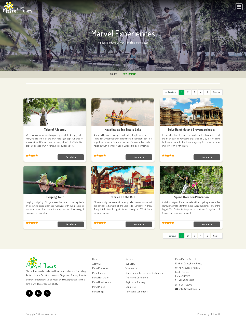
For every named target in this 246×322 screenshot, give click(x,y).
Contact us (131, 286)
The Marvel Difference (137, 277)
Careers (129, 259)
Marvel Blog (97, 291)
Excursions (129, 74)
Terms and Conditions (137, 291)
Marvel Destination (101, 282)
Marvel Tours (98, 273)
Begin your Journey (135, 282)
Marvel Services (100, 268)
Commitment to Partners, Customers (144, 273)
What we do (132, 268)
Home (95, 259)
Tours (113, 74)
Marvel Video (98, 286)
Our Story (130, 263)
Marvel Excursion (100, 277)
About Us (97, 263)
